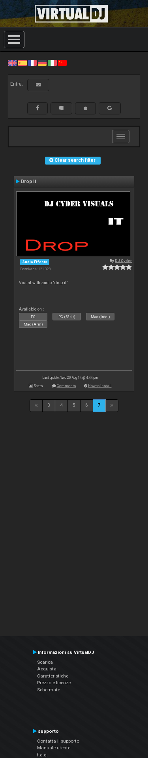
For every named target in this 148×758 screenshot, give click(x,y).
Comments (66, 386)
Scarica (45, 662)
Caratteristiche (52, 676)
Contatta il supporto (58, 741)
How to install (100, 386)
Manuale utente (53, 748)
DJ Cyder (123, 260)
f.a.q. (42, 755)
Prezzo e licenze (54, 682)
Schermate (48, 689)
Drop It (28, 181)
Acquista (46, 669)
